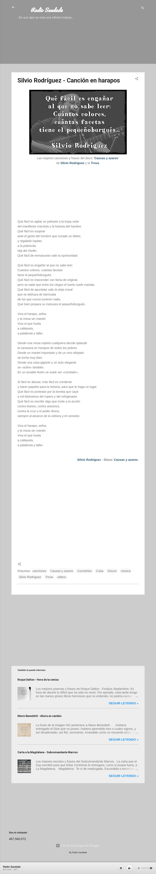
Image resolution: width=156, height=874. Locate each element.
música (125, 571)
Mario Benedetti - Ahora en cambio (40, 716)
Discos (112, 571)
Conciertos (84, 571)
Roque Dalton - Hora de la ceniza (38, 679)
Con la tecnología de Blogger (78, 845)
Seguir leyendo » (123, 703)
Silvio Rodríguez (30, 577)
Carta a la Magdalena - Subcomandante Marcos (48, 752)
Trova (49, 577)
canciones (39, 571)
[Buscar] (143, 8)
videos (61, 577)
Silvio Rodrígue (88, 459)
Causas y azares (126, 459)
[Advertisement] (78, 48)
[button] (136, 79)
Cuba (99, 571)
